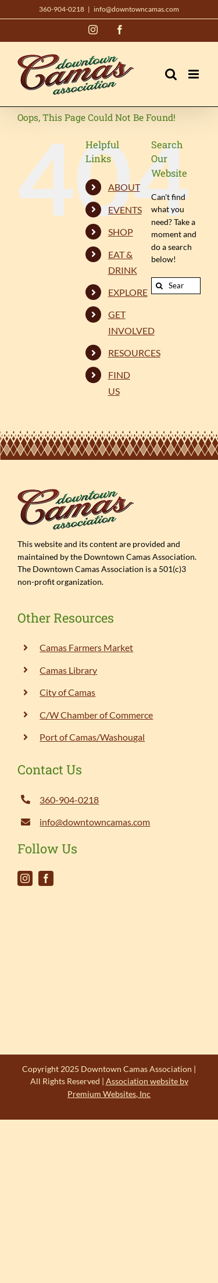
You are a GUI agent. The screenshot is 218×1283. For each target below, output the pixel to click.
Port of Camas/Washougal (92, 736)
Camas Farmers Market (86, 647)
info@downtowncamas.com (136, 9)
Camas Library (68, 670)
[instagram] (25, 878)
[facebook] (45, 878)
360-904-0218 (61, 9)
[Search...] (176, 285)
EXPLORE (128, 292)
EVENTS (125, 209)
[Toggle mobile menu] (194, 74)
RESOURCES (134, 352)
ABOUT (124, 186)
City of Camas (67, 692)
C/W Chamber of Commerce (96, 714)
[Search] (159, 285)
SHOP (120, 231)
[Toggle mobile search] (171, 74)
